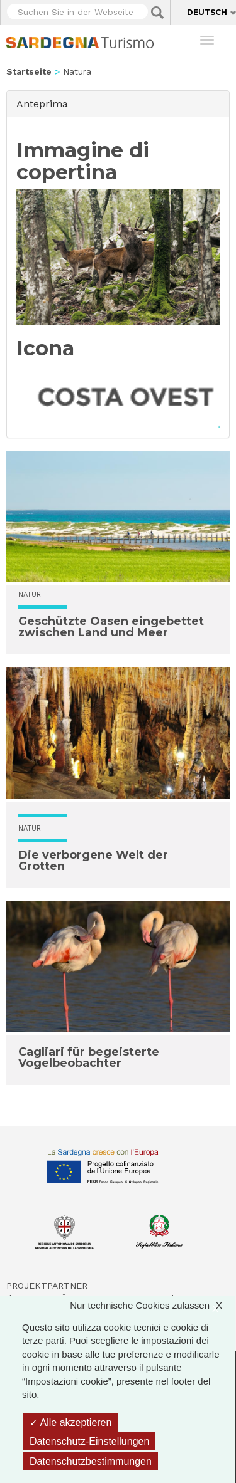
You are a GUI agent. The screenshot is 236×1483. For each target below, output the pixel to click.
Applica (157, 13)
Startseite (29, 71)
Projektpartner (46, 1286)
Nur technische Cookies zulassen (152, 1305)
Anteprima (45, 103)
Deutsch (207, 12)
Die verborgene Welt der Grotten (93, 860)
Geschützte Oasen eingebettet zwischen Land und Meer (111, 626)
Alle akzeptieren (70, 1422)
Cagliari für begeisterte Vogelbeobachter (88, 1057)
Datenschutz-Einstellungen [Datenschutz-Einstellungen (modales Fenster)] (89, 1441)
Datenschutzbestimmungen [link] (91, 1461)
